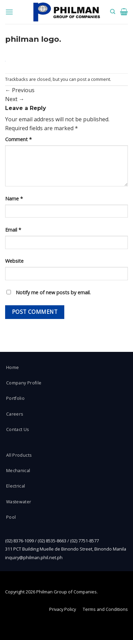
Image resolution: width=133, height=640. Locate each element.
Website (14, 261)
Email (13, 229)
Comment (18, 139)
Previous (20, 90)
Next (14, 99)
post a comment (93, 79)
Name (14, 198)
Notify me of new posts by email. (53, 292)
